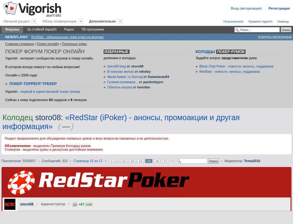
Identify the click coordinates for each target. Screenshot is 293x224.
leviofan (143, 87)
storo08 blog (116, 66)
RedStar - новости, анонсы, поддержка (229, 71)
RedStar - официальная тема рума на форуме (67, 37)
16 (157, 161)
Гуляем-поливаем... (122, 82)
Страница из (88, 161)
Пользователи (233, 21)
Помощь (283, 21)
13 (132, 161)
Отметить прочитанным (274, 36)
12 (124, 161)
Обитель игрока (119, 87)
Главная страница (19, 44)
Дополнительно (102, 21)
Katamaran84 (158, 77)
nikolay (145, 71)
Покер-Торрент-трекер (33, 84)
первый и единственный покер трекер (50, 91)
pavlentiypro (153, 82)
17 (165, 161)
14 (140, 161)
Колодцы (221, 52)
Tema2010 (252, 161)
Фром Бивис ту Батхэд (124, 77)
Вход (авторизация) (246, 8)
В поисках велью (120, 71)
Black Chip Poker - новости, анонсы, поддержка (236, 66)
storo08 (137, 66)
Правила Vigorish (260, 21)
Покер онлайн (48, 44)
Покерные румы (74, 44)
